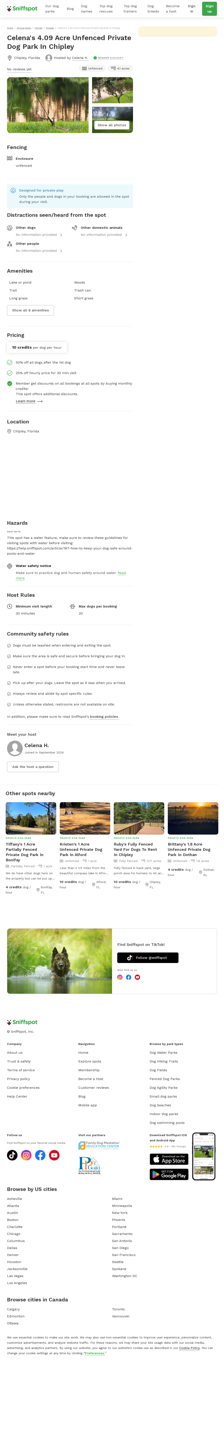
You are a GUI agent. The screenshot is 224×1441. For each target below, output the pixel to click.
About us (15, 1052)
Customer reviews (93, 1088)
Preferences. (95, 1353)
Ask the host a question (33, 767)
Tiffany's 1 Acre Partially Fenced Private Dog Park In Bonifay (25, 852)
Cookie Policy (189, 1348)
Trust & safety (19, 1061)
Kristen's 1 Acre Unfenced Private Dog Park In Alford (81, 849)
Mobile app (87, 1105)
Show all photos (112, 125)
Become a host (173, 8)
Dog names (86, 8)
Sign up (210, 8)
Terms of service (21, 1070)
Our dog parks (52, 8)
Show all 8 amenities (30, 310)
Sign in (191, 8)
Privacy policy (18, 1079)
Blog (70, 9)
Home (83, 1052)
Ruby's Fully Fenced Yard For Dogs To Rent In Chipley (135, 849)
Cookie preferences (23, 1088)
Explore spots (89, 1061)
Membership (89, 1070)
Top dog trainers (130, 8)
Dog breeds (153, 8)
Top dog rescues (106, 8)
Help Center (17, 1096)
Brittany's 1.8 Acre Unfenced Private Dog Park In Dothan (189, 849)
